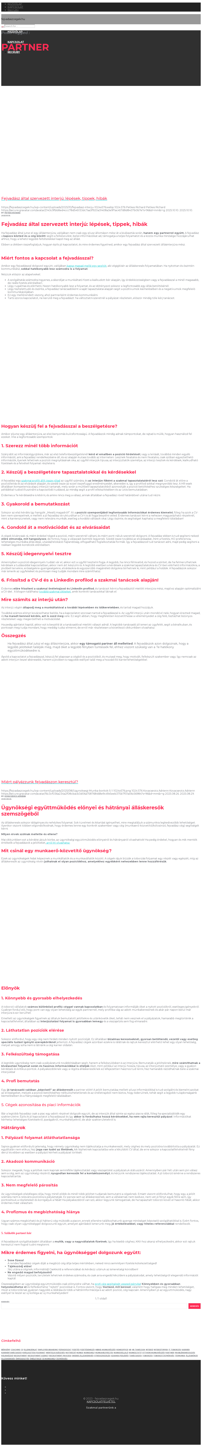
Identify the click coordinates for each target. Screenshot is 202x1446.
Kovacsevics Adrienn (15, 796)
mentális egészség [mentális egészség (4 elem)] (55, 1353)
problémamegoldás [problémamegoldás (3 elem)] (185, 1353)
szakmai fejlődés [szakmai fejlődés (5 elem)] (120, 1356)
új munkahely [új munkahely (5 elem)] (49, 1359)
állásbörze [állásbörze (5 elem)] (192, 1356)
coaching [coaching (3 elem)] (15, 1350)
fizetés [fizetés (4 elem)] (76, 1350)
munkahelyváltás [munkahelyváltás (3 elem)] (104, 1353)
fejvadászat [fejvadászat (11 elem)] (65, 1350)
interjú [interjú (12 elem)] (149, 1350)
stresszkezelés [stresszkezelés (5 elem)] (102, 1356)
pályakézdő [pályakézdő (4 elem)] (7, 1356)
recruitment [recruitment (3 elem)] (20, 1356)
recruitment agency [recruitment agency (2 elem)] (38, 1356)
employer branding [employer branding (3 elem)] (48, 1350)
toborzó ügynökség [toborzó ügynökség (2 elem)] (163, 1356)
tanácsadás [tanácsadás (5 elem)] (135, 1356)
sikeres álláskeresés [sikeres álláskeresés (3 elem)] (83, 1356)
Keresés (5, 1302)
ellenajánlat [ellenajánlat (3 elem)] (30, 1350)
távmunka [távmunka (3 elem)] (180, 1356)
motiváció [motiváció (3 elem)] (70, 1353)
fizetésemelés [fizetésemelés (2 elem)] (87, 1350)
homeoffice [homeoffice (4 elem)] (122, 1350)
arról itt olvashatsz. (58, 842)
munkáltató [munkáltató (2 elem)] (135, 1353)
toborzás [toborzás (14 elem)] (147, 1356)
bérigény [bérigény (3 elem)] (5, 1350)
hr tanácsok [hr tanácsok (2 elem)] (138, 1350)
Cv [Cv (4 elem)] (22, 1350)
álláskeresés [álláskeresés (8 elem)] (8, 1359)
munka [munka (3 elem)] (79, 1353)
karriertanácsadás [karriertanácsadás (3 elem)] (11, 1353)
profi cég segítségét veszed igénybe (118, 1283)
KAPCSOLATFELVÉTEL (101, 1401)
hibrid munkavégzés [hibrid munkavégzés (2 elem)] (105, 1350)
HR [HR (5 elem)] (130, 1350)
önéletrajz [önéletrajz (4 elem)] (36, 1359)
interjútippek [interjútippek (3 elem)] (161, 1350)
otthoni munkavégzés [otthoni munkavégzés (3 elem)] (153, 1353)
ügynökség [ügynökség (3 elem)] (61, 1359)
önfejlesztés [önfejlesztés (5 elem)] (22, 1359)
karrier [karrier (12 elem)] (186, 1350)
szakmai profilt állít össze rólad (40, 480)
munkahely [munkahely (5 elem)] (89, 1353)
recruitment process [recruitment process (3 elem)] (60, 1356)
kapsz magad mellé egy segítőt (86, 265)
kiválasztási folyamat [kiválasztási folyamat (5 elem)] (33, 1353)
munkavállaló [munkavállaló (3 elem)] (121, 1353)
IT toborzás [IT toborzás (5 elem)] (175, 1350)
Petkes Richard (12, 213)
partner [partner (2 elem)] (169, 1353)
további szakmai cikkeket (55, 591)
